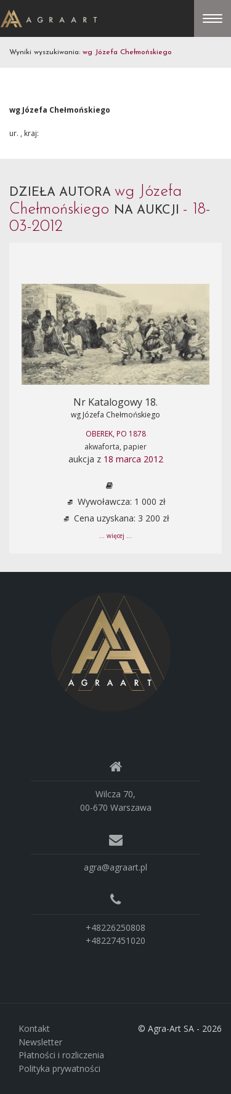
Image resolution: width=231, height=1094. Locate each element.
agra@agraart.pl (115, 867)
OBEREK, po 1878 (116, 433)
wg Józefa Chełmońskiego (115, 414)
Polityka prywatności (59, 1068)
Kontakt (34, 1028)
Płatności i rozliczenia (61, 1055)
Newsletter (40, 1042)
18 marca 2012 (133, 459)
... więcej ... (115, 535)
